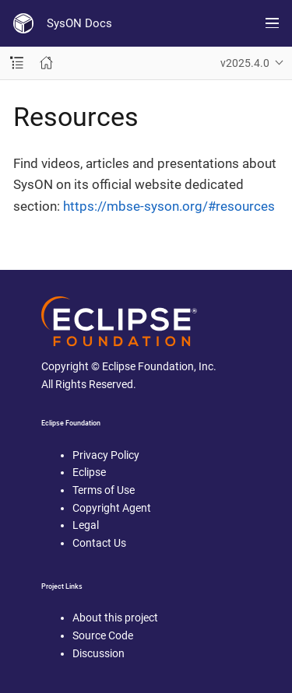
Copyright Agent (111, 508)
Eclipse (89, 472)
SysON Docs (79, 23)
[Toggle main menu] (272, 23)
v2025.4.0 (244, 63)
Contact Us (99, 543)
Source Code (102, 635)
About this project (115, 617)
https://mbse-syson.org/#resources (169, 206)
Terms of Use (103, 490)
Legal (85, 525)
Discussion (98, 653)
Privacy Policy (105, 455)
